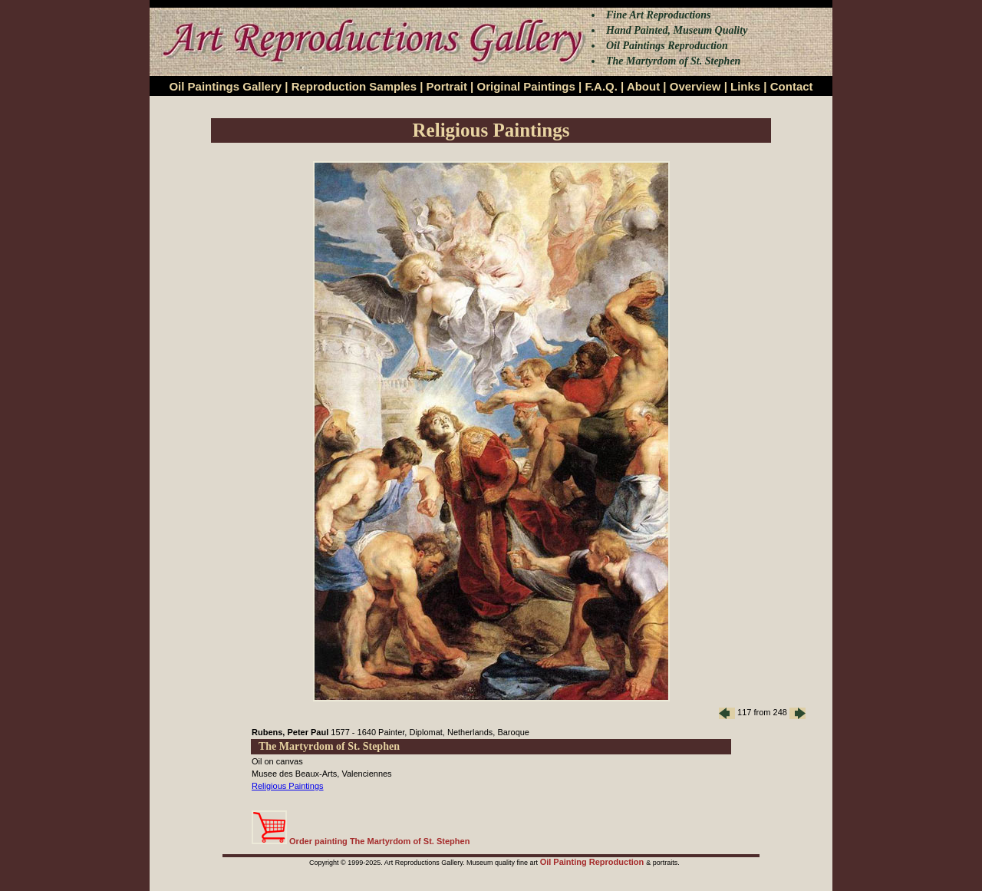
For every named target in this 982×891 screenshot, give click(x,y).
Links (745, 86)
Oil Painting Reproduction (593, 861)
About (643, 86)
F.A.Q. (601, 86)
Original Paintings (525, 86)
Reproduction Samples (354, 86)
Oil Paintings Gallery (225, 86)
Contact (791, 86)
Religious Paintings (288, 785)
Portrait (447, 86)
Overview (695, 86)
